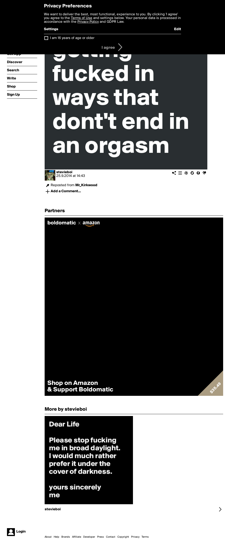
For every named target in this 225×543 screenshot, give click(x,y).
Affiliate (76, 537)
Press (100, 537)
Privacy (135, 537)
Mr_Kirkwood (86, 185)
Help (56, 537)
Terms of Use (81, 18)
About (48, 537)
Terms (145, 537)
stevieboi (64, 172)
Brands (65, 537)
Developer (89, 537)
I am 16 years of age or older (72, 38)
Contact (110, 537)
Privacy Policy (88, 22)
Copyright (123, 537)
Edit (177, 29)
